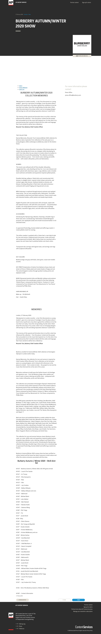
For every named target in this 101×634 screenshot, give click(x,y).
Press (20, 626)
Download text (22, 600)
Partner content (74, 2)
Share (64, 600)
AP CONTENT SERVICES (21, 605)
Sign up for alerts (86, 2)
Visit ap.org (22, 624)
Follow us (21, 628)
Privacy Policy (90, 630)
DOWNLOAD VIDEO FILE (83, 56)
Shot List (21, 89)
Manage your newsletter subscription (82, 611)
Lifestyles (26, 14)
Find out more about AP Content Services (81, 609)
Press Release (23, 87)
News (29, 14)
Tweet (78, 600)
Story (20, 86)
